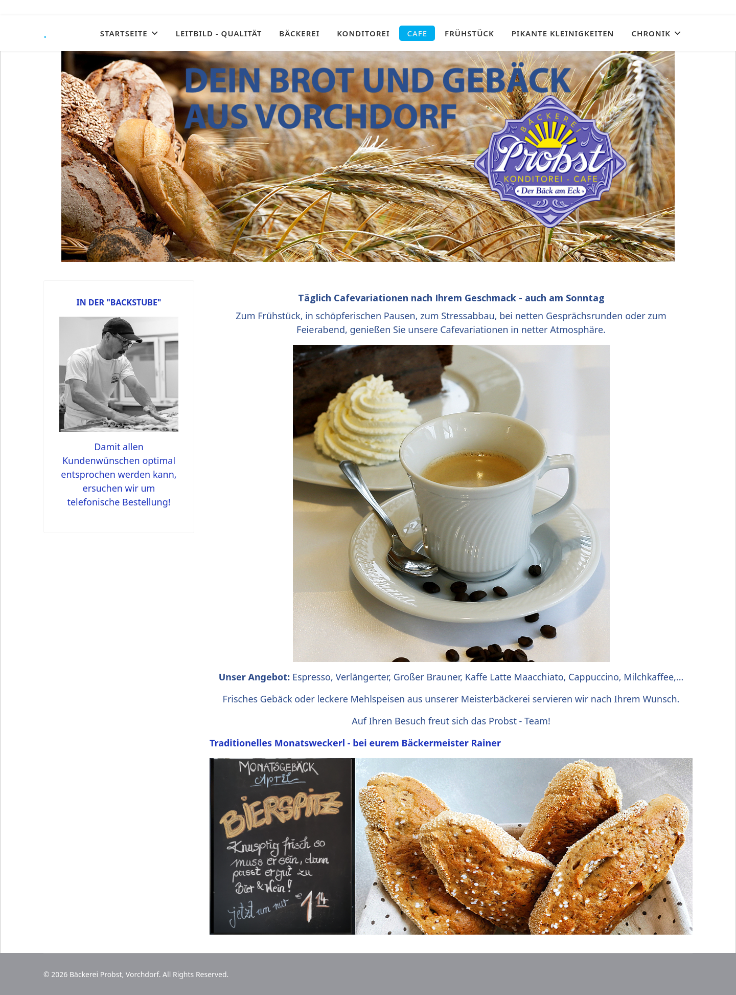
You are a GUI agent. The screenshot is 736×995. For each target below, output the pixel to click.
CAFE (417, 33)
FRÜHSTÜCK (469, 33)
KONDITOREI (363, 33)
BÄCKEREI (299, 33)
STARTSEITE (124, 33)
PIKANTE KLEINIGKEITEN (563, 33)
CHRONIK (651, 33)
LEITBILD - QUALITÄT (219, 33)
